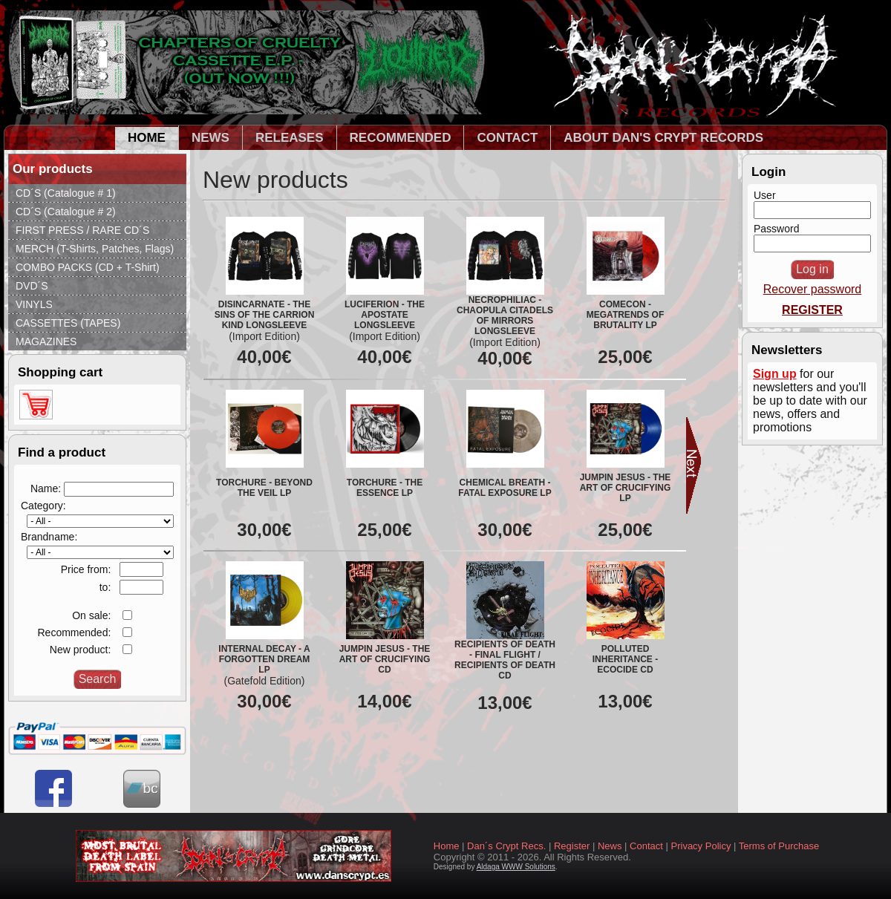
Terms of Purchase (779, 845)
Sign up (775, 373)
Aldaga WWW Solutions (516, 867)
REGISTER (812, 310)
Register (572, 845)
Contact (646, 845)
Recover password (812, 289)
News (610, 845)
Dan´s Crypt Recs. (506, 845)
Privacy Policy (701, 845)
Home (447, 845)
